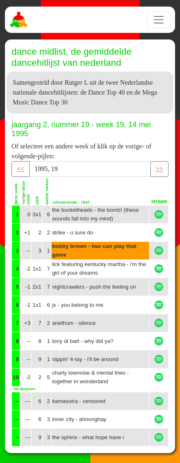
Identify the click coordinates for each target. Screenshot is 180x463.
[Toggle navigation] (158, 20)
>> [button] (159, 168)
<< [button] (20, 168)
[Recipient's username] (90, 169)
